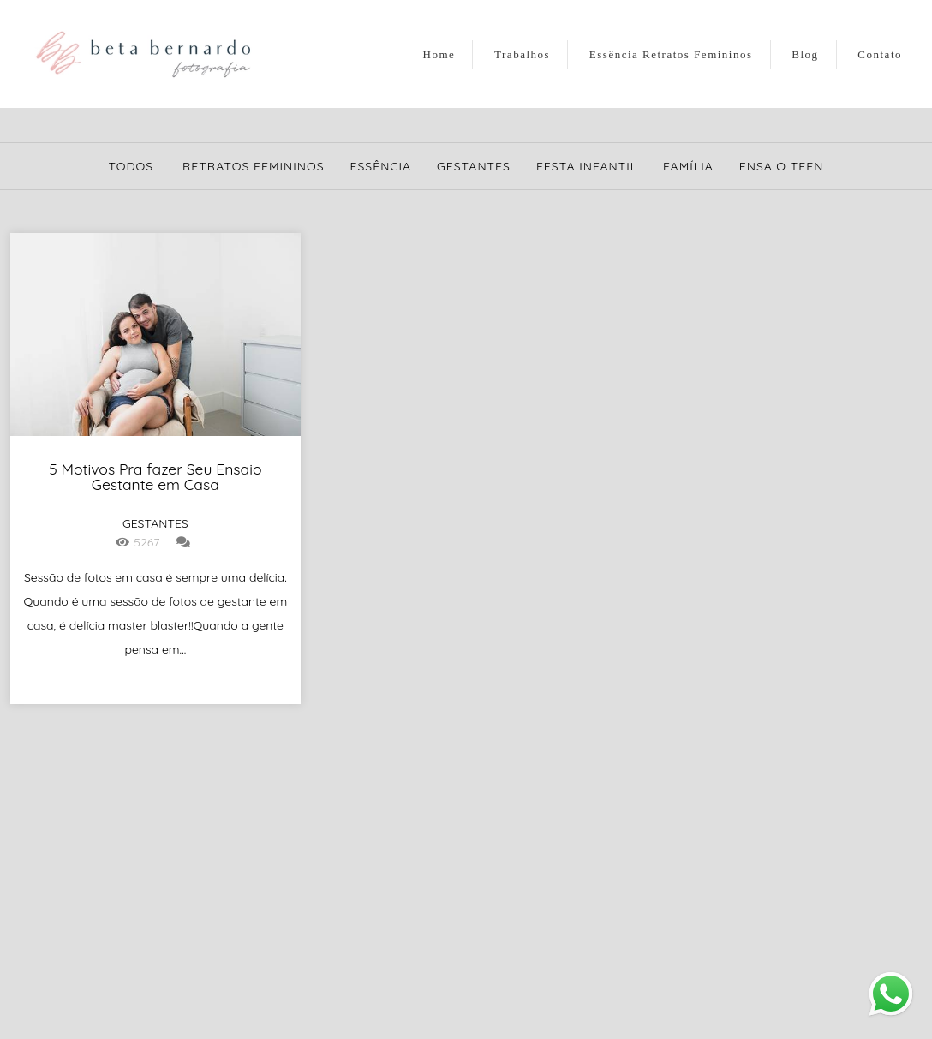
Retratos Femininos (253, 166)
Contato (879, 54)
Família (688, 166)
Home (439, 54)
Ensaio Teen (781, 166)
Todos (131, 166)
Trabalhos (522, 54)
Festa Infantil (586, 166)
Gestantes (474, 166)
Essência (381, 166)
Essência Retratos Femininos (671, 54)
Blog (805, 54)
